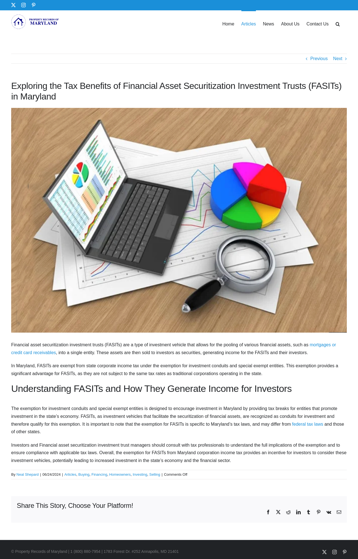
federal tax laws (307, 424)
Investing (140, 474)
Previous (319, 58)
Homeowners (120, 474)
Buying (84, 474)
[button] (338, 23)
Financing (99, 474)
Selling (154, 474)
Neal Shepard (28, 474)
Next (337, 58)
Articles (70, 474)
